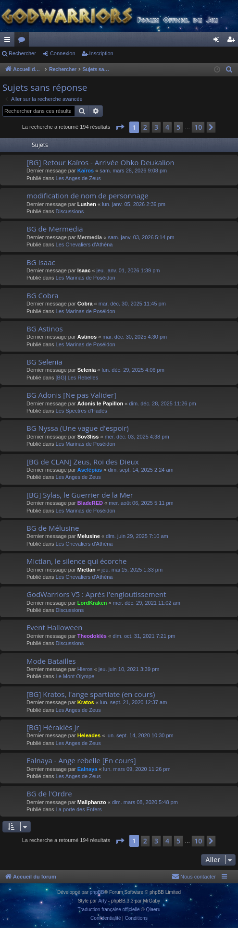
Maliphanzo (91, 802)
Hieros (85, 669)
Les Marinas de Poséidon (85, 278)
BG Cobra (42, 295)
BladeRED (90, 503)
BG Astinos (44, 328)
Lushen (86, 204)
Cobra (85, 303)
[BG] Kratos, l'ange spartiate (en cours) (90, 694)
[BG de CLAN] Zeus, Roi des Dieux (82, 461)
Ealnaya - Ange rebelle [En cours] (81, 760)
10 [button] (198, 127)
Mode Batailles (51, 661)
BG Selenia (44, 361)
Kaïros (85, 170)
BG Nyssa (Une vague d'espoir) (77, 428)
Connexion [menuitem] (218, 41)
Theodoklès (92, 636)
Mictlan (86, 570)
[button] (120, 127)
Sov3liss (88, 437)
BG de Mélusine (52, 528)
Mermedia (89, 237)
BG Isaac (40, 262)
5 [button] (178, 127)
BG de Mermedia (54, 228)
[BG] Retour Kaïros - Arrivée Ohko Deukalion (100, 162)
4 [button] (167, 127)
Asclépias (89, 470)
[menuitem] (229, 69)
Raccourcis (9, 41)
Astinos (87, 337)
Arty (102, 901)
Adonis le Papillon (100, 403)
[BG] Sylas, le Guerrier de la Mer (79, 495)
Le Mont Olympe (75, 676)
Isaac (84, 270)
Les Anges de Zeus (78, 178)
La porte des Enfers (79, 809)
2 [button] (145, 127)
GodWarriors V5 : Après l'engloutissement (96, 594)
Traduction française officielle (109, 909)
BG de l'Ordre (49, 793)
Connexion (62, 53)
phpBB (97, 892)
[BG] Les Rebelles (77, 377)
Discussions (70, 211)
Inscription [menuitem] (233, 41)
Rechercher (22, 53)
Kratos (85, 702)
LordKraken (92, 603)
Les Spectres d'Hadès (81, 411)
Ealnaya (87, 769)
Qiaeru (153, 909)
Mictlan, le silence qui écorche (76, 561)
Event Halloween (54, 627)
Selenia (86, 370)
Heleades (88, 735)
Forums (23, 41)
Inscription (101, 53)
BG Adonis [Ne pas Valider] (71, 395)
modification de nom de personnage (87, 195)
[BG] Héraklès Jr (52, 727)
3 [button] (156, 127)
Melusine (88, 536)
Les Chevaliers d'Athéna (84, 244)
